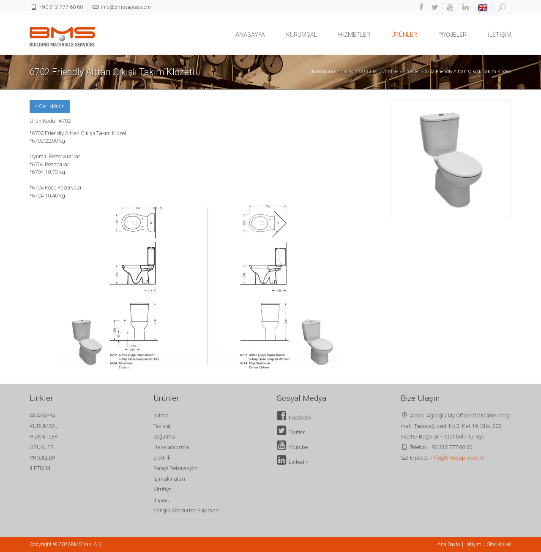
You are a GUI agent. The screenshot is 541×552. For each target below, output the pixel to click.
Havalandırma (171, 447)
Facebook (294, 417)
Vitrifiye (390, 71)
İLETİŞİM (499, 34)
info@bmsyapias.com (457, 458)
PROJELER (452, 34)
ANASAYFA (250, 34)
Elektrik (161, 458)
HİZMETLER (354, 34)
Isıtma (161, 415)
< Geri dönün (50, 106)
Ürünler (370, 71)
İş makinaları (169, 479)
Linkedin (293, 462)
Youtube (292, 447)
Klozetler (411, 71)
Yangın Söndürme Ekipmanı (186, 510)
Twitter (291, 432)
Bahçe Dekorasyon (175, 468)
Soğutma (164, 436)
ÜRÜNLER (404, 34)
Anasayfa (348, 71)
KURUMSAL (301, 34)
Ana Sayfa (448, 544)
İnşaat (161, 500)
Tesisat (162, 426)
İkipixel (503, 544)
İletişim (473, 544)
